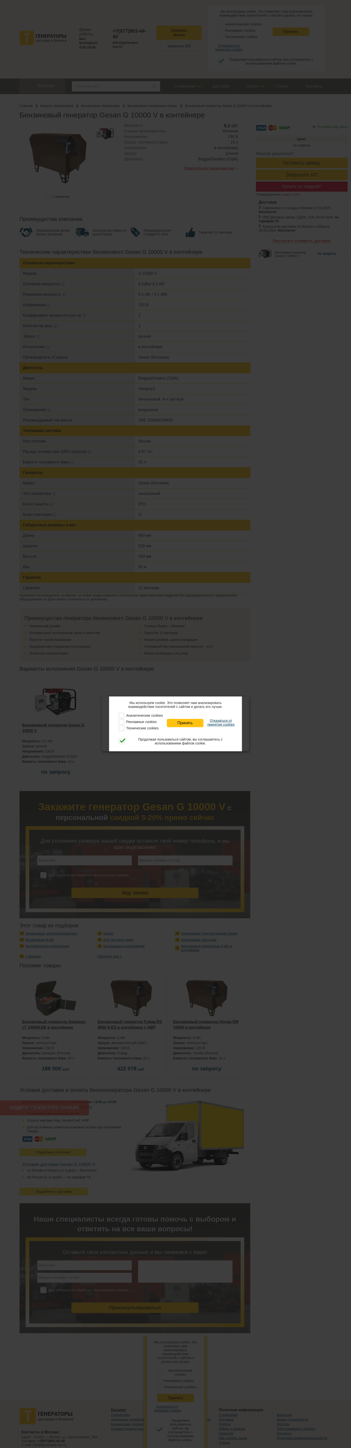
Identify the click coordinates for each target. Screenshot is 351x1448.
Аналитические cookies (144, 715)
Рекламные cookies (141, 722)
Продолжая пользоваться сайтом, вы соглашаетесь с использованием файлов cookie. (180, 741)
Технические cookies (142, 728)
